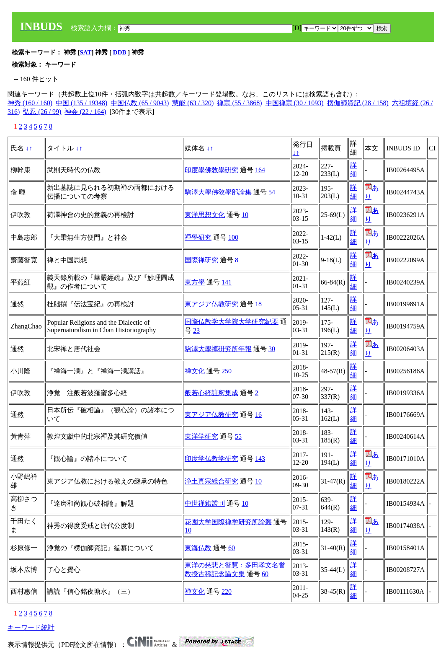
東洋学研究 (201, 436)
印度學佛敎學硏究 (211, 169)
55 (238, 436)
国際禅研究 (201, 260)
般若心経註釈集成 (211, 392)
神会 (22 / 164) (85, 111)
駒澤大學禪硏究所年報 (218, 348)
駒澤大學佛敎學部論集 (218, 192)
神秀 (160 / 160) (30, 102)
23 (196, 330)
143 (260, 458)
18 (258, 304)
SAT (86, 52)
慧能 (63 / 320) (193, 102)
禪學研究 (198, 237)
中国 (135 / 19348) (81, 102)
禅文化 (195, 371)
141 (227, 282)
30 (271, 348)
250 (227, 371)
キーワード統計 (31, 627)
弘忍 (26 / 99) (42, 111)
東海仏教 (198, 547)
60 (231, 547)
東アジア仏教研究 (211, 304)
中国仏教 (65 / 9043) (140, 102)
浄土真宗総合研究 (211, 481)
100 (233, 237)
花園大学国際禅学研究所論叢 (228, 521)
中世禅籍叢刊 (205, 503)
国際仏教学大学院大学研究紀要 (231, 321)
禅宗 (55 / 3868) (239, 102)
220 (227, 591)
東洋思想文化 (205, 214)
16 (258, 414)
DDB (120, 52)
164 (260, 169)
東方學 (195, 282)
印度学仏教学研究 (211, 458)
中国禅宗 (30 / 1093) (295, 102)
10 (245, 214)
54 (271, 192)
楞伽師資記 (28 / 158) (358, 102)
